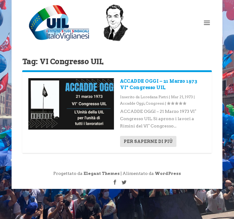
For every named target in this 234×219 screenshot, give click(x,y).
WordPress (168, 173)
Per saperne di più (148, 141)
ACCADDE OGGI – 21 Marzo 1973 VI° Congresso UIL (158, 84)
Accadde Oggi (132, 103)
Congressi (155, 103)
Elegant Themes (101, 173)
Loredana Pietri (154, 97)
